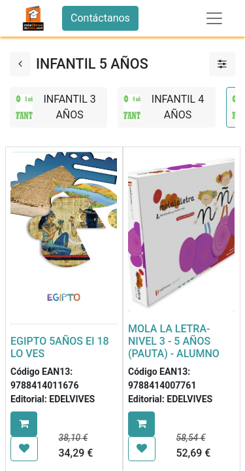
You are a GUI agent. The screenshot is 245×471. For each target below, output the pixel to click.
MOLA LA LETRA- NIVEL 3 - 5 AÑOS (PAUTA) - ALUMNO (174, 341)
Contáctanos (100, 18)
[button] (23, 423)
